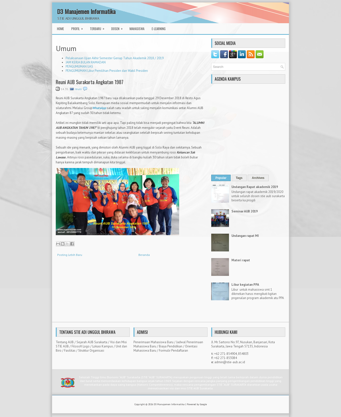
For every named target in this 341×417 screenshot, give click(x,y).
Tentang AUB (65, 342)
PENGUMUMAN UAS (79, 66)
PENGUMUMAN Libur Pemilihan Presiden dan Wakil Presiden (107, 71)
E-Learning (159, 28)
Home (60, 28)
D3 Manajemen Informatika (86, 11)
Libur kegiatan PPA (245, 285)
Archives (258, 178)
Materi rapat (240, 260)
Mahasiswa (137, 28)
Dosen (118, 27)
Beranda (144, 255)
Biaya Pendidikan (170, 346)
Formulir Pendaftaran (173, 350)
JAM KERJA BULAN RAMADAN (86, 62)
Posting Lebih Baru (69, 255)
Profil (78, 27)
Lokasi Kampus (102, 346)
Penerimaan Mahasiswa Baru (153, 342)
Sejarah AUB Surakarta (91, 342)
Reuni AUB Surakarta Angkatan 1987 (89, 81)
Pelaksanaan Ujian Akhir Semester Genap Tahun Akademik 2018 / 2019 (115, 58)
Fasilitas (70, 350)
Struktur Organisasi (91, 350)
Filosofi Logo (81, 346)
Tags (239, 178)
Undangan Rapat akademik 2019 (254, 187)
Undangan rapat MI (245, 236)
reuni (78, 89)
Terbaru (99, 27)
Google (203, 404)
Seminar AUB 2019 (244, 211)
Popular (221, 178)
